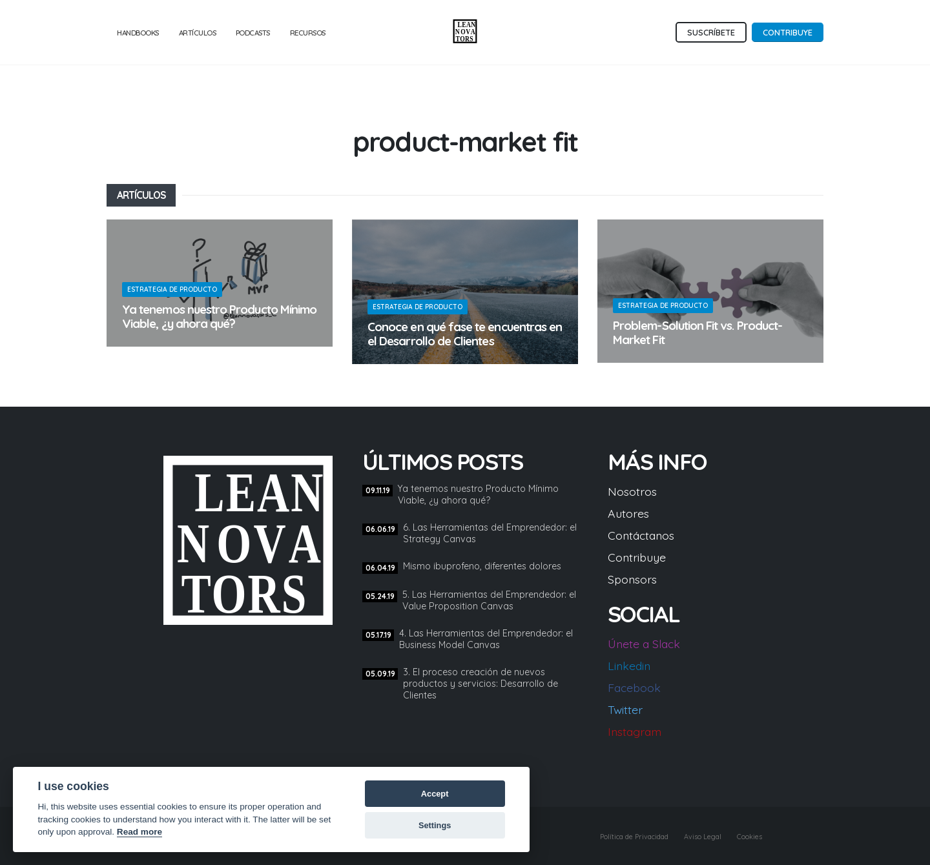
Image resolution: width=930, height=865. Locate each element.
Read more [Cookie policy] (139, 832)
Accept (435, 794)
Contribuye (787, 32)
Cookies (745, 836)
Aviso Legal (690, 836)
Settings (434, 825)
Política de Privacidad (609, 836)
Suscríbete (711, 32)
